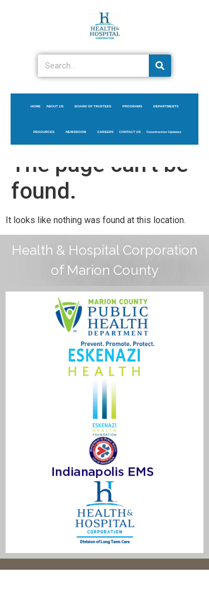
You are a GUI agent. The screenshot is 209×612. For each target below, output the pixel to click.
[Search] (160, 66)
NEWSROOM (79, 131)
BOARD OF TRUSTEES (96, 106)
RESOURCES (46, 131)
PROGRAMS (135, 106)
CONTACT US (130, 132)
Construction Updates (164, 132)
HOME (36, 106)
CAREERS (105, 132)
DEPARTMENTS (168, 106)
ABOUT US (57, 106)
